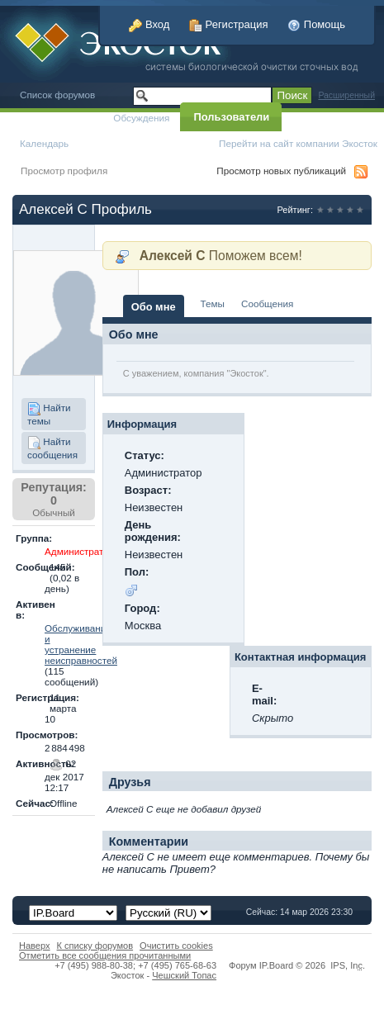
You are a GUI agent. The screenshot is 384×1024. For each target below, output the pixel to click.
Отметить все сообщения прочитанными (105, 955)
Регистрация (228, 24)
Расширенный (346, 95)
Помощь (316, 24)
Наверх (34, 946)
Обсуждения (141, 117)
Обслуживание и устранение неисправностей (81, 644)
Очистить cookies (176, 946)
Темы (213, 303)
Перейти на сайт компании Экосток (298, 143)
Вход (149, 24)
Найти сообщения (52, 448)
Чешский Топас (184, 975)
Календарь (44, 143)
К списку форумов (95, 946)
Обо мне (153, 307)
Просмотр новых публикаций (281, 170)
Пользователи (231, 117)
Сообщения (267, 303)
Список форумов (57, 94)
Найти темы (49, 414)
